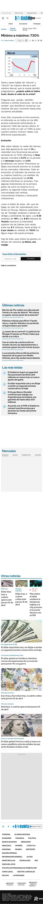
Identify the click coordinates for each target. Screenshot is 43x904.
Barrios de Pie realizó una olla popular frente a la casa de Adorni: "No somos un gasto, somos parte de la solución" (20, 312)
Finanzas (36, 24)
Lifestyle (31, 846)
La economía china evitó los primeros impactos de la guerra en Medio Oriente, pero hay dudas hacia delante (21, 355)
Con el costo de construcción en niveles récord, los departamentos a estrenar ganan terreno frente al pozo (21, 345)
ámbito (3, 29)
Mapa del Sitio (8, 864)
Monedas (5, 455)
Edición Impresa (9, 853)
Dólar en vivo (19, 13)
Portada (6, 834)
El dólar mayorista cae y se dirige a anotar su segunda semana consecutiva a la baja (24, 386)
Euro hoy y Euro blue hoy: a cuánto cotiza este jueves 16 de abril (21, 697)
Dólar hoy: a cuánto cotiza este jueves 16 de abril (21, 599)
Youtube (25, 826)
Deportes (30, 849)
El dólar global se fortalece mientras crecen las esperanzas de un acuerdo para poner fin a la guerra (19, 661)
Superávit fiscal (32, 13)
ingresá (38, 18)
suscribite (32, 18)
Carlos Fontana (9, 40)
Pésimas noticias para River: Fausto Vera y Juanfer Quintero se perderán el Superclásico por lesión (20, 323)
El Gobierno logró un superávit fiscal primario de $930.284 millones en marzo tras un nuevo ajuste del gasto (23, 376)
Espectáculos (8, 860)
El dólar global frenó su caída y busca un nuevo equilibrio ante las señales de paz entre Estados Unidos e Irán (20, 744)
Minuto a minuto (34, 590)
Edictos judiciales (26, 872)
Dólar (11, 24)
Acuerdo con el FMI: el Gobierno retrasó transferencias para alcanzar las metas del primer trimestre (23, 409)
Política (32, 838)
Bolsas (15, 455)
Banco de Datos (9, 842)
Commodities (26, 455)
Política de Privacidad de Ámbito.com (19, 868)
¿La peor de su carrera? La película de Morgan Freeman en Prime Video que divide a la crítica (21, 334)
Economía (23, 24)
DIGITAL (10, 884)
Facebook (8, 826)
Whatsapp (30, 826)
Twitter (3, 826)
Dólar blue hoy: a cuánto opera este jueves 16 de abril (7, 598)
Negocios (6, 846)
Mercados (26, 842)
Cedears (38, 455)
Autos (30, 857)
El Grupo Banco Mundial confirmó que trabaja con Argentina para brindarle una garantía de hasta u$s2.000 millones (22, 397)
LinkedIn (19, 826)
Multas (5, 875)
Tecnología (24, 860)
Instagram (13, 826)
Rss (36, 860)
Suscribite (31, 258)
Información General (12, 857)
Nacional (6, 849)
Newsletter (35, 826)
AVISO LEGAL (7, 872)
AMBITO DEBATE (33, 884)
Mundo (18, 849)
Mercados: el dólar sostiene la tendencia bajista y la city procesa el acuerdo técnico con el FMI (36, 604)
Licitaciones (18, 875)
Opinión (18, 846)
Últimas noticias (22, 834)
